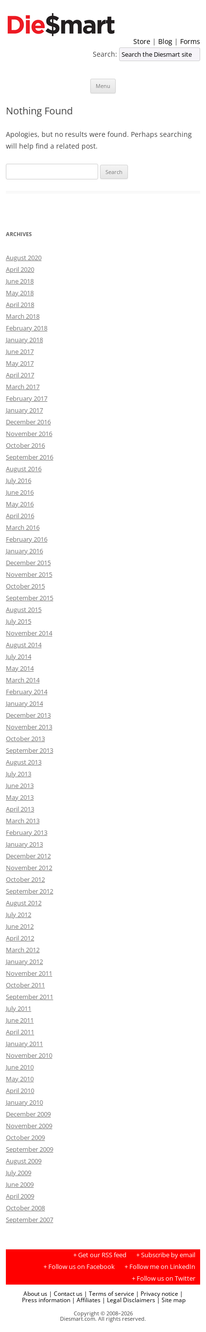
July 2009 (18, 1172)
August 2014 (23, 644)
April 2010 (20, 1090)
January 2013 (24, 844)
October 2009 (25, 1137)
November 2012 (29, 867)
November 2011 (29, 973)
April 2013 (20, 809)
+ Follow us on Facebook (79, 1267)
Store (141, 41)
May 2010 (20, 1078)
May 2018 (20, 292)
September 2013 (29, 750)
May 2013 (20, 797)
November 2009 (29, 1125)
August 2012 (23, 902)
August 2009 (23, 1161)
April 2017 (20, 375)
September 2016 (29, 457)
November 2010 (29, 1055)
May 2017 (20, 363)
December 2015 (28, 562)
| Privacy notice (157, 1293)
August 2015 (23, 609)
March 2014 (23, 680)
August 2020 (23, 257)
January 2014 (24, 703)
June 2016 (20, 492)
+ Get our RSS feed (99, 1255)
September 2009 (29, 1149)
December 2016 (28, 421)
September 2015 (29, 597)
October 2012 (25, 879)
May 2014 (20, 668)
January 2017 (24, 410)
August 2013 (23, 762)
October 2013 (25, 738)
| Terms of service (109, 1293)
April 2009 (20, 1196)
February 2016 (26, 539)
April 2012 (20, 938)
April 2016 (20, 515)
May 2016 (20, 504)
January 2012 (24, 961)
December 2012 (28, 856)
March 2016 (23, 527)
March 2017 (23, 386)
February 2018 (26, 328)
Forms (190, 41)
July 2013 (18, 773)
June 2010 (20, 1067)
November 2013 (29, 726)
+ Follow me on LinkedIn (159, 1267)
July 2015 (18, 621)
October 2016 (25, 445)
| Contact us (65, 1293)
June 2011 (20, 1020)
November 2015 (29, 574)
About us (35, 1293)
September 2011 (29, 996)
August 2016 (23, 468)
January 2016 (24, 550)
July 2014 (18, 656)
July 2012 (18, 914)
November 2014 (29, 633)
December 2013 (28, 715)
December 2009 (28, 1114)
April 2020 (20, 269)
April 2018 (20, 304)
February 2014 (26, 691)
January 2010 (24, 1102)
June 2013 (20, 785)
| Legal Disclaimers (128, 1300)
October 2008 (25, 1207)
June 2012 (20, 926)
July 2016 (18, 480)
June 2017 (20, 351)
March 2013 (23, 820)
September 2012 (29, 891)
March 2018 (23, 316)
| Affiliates (86, 1300)
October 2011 (25, 985)
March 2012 (23, 949)
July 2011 (18, 1008)
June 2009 (20, 1184)
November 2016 (29, 433)
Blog (165, 41)
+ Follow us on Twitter (163, 1278)
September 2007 (29, 1219)
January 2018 (24, 339)
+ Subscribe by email (165, 1255)
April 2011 (20, 1031)
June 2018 (20, 281)
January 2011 (24, 1043)
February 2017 (26, 398)
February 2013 (26, 832)
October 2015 (25, 586)
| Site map (171, 1300)
